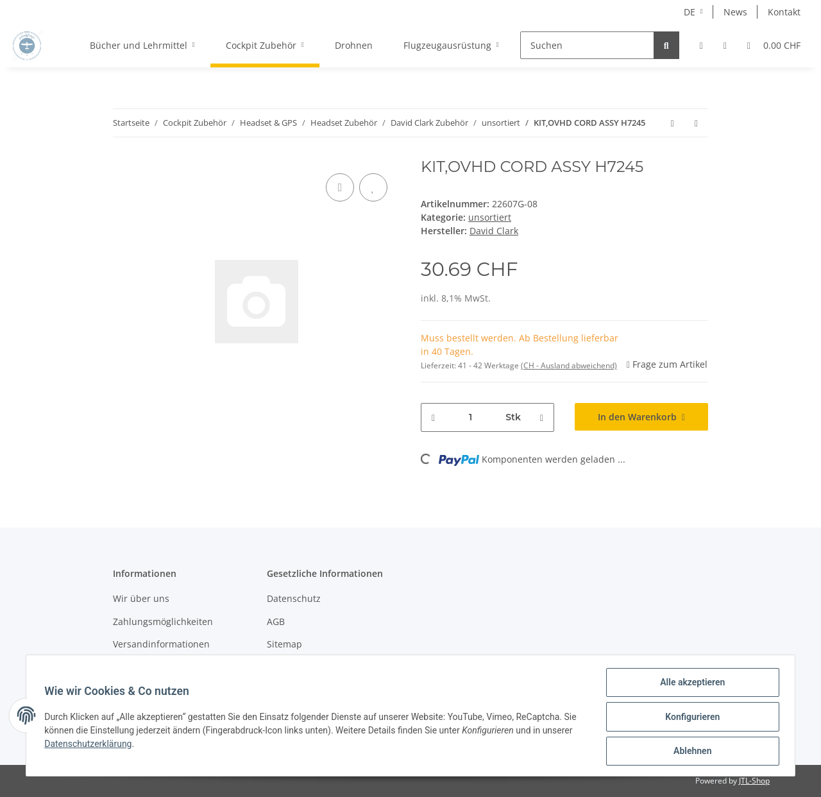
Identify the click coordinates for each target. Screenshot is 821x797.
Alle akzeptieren (689, 685)
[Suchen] (587, 45)
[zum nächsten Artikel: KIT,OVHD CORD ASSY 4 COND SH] (696, 123)
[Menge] (470, 417)
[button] (701, 45)
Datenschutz (294, 598)
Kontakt (784, 12)
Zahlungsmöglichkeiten (163, 621)
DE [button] (689, 12)
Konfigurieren (690, 718)
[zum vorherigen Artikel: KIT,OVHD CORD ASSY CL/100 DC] (672, 123)
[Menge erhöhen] (542, 417)
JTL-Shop (754, 780)
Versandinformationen (161, 644)
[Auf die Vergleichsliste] (340, 187)
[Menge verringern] (433, 417)
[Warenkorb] (774, 45)
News (735, 12)
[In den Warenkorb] (641, 417)
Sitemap (284, 644)
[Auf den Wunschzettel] (373, 187)
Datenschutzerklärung (90, 745)
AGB (276, 621)
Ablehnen (690, 751)
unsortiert (489, 217)
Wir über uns (141, 598)
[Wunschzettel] (725, 45)
